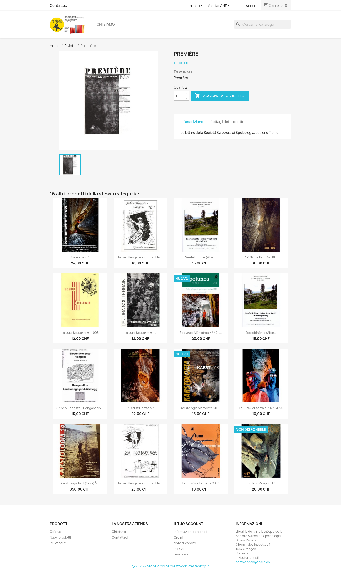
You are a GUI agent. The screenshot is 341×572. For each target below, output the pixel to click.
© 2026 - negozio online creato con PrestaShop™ (170, 566)
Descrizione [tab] (193, 122)
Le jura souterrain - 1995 (80, 333)
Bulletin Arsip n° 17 (261, 483)
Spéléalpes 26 (80, 257)
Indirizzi (179, 549)
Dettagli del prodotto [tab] (227, 122)
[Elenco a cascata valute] (225, 5)
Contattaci (59, 5)
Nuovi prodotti (60, 537)
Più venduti (58, 543)
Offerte (55, 532)
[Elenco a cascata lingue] (195, 5)
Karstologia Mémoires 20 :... (200, 408)
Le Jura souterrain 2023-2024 (261, 408)
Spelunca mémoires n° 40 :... (200, 333)
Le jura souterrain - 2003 (200, 483)
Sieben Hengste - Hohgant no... (140, 257)
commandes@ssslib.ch (253, 562)
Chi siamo (106, 24)
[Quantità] (179, 96)
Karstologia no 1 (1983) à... (79, 483)
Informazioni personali (190, 532)
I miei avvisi (181, 554)
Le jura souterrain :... (140, 333)
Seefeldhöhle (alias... (200, 257)
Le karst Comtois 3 (140, 408)
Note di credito (185, 543)
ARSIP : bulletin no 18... (261, 257)
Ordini (178, 537)
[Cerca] (262, 24)
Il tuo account (188, 523)
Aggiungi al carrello (219, 96)
